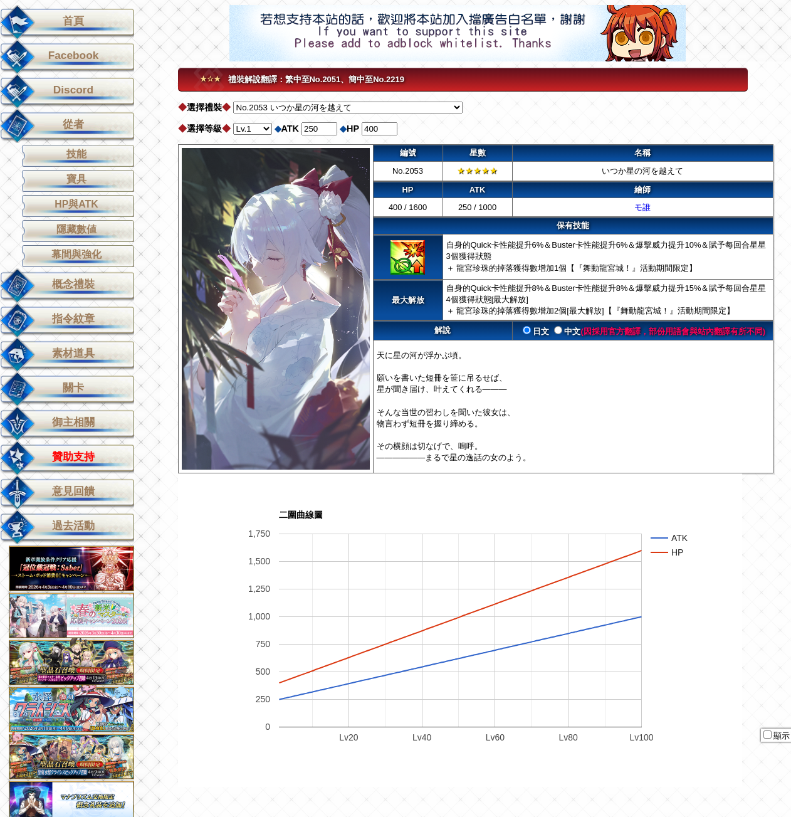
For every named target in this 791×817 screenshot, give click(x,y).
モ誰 (642, 207)
